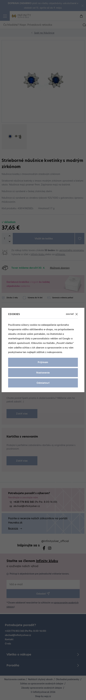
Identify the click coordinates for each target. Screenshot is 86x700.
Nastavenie (43, 372)
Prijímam (43, 362)
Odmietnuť (43, 383)
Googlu (66, 338)
